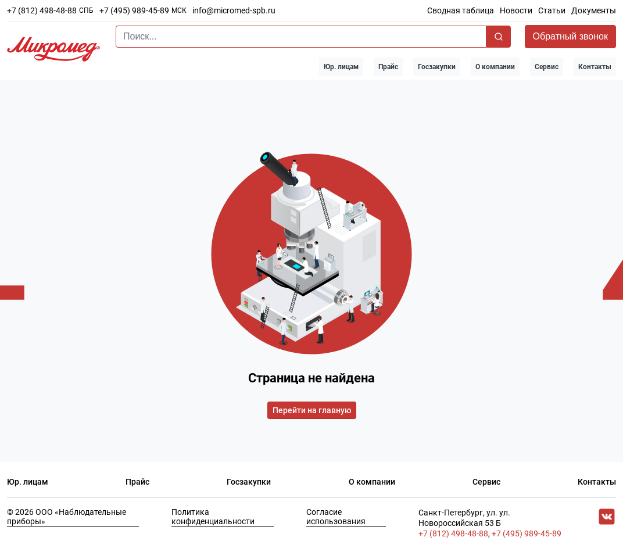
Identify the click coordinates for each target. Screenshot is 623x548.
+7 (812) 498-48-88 (42, 10)
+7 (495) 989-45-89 (134, 10)
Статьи (551, 10)
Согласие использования (336, 516)
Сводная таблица (460, 10)
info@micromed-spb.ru (233, 10)
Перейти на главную (312, 410)
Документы (593, 10)
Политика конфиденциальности (213, 516)
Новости (516, 10)
